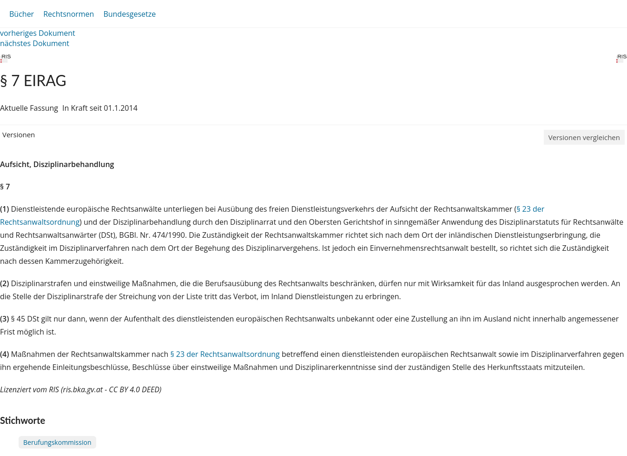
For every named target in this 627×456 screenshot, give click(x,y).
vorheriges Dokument (37, 33)
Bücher (21, 14)
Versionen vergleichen (584, 137)
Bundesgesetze (129, 14)
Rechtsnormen (68, 14)
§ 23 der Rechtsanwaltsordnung (224, 354)
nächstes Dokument (34, 43)
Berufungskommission (57, 442)
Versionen (18, 134)
